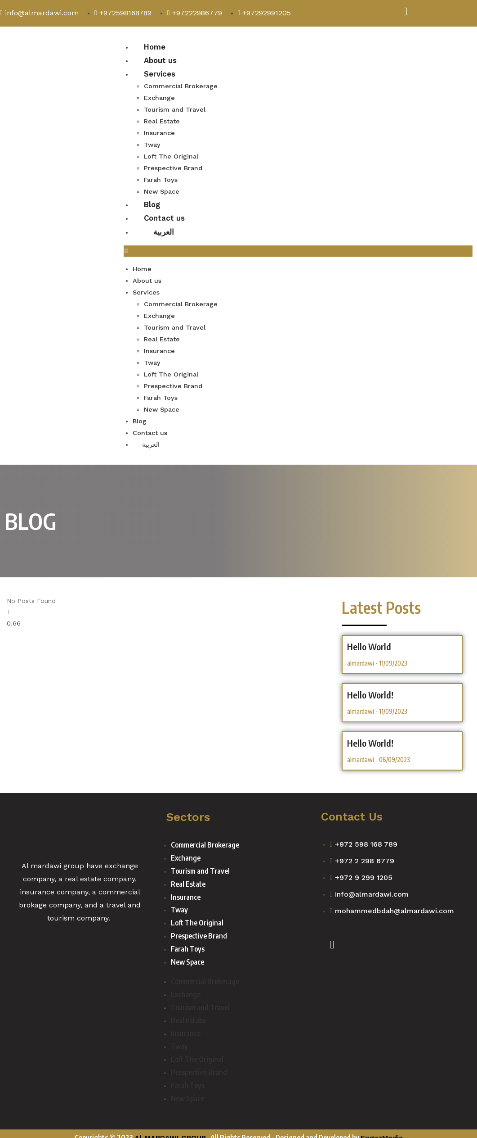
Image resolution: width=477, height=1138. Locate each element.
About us (160, 60)
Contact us (165, 215)
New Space (161, 188)
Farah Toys (161, 177)
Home (155, 46)
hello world (369, 638)
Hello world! (370, 734)
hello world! (370, 686)
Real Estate (161, 120)
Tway (152, 143)
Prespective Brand (172, 166)
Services (159, 74)
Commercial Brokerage (180, 87)
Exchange (159, 98)
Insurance (159, 132)
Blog (152, 201)
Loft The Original (170, 155)
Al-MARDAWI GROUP (170, 1129)
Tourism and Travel (174, 109)
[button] (298, 248)
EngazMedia (382, 1129)
